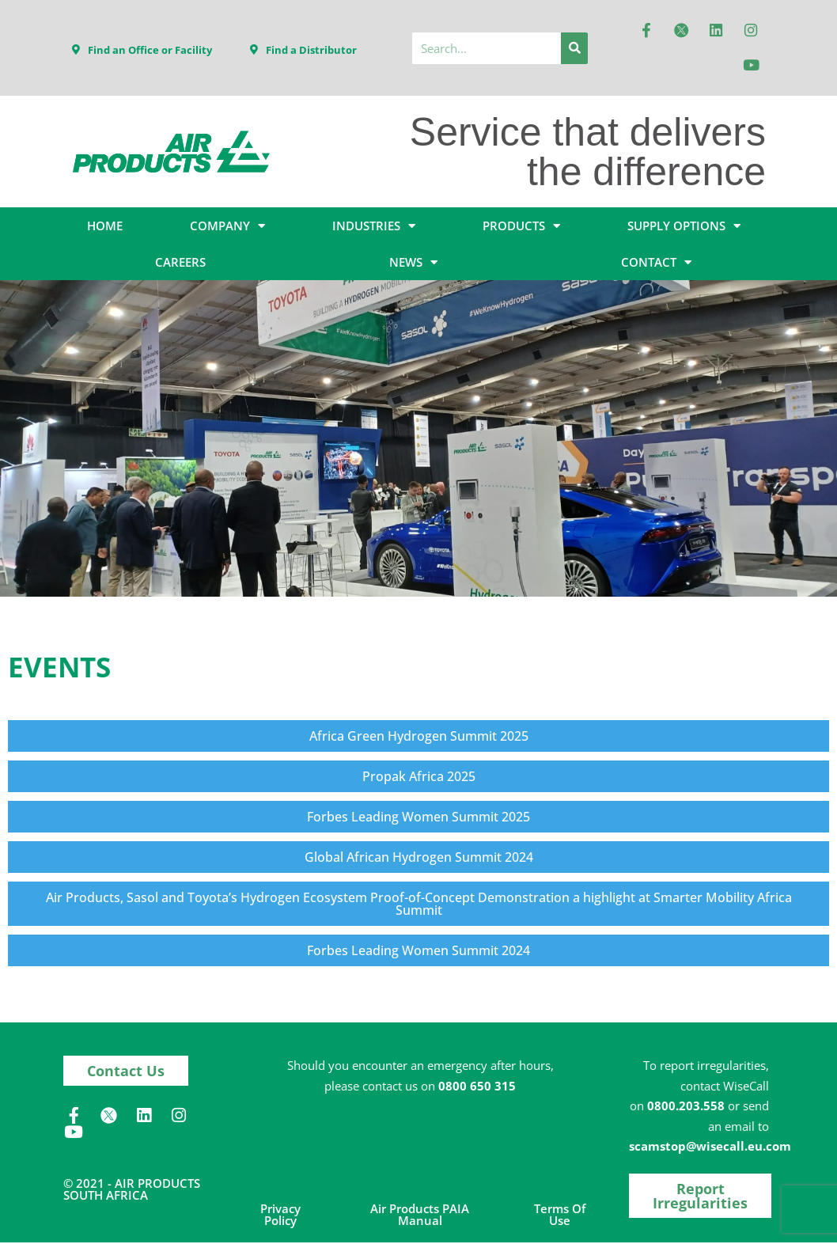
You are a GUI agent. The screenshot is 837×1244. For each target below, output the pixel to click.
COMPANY (227, 227)
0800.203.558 (686, 1107)
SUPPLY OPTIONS (683, 227)
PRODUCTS (521, 227)
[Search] (574, 49)
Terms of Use (559, 1216)
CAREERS (180, 263)
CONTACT (656, 264)
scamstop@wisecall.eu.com (710, 1147)
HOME (105, 227)
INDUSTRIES (373, 227)
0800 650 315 (477, 1087)
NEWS (413, 264)
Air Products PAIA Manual (419, 1216)
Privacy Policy (280, 1216)
